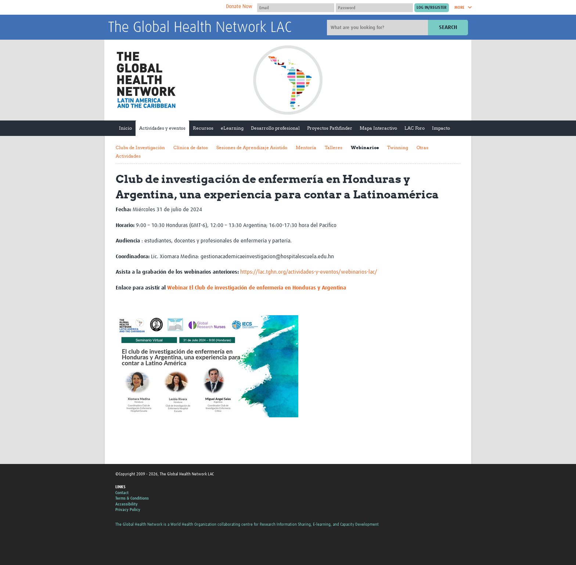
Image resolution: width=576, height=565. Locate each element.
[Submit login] (431, 7)
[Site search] (378, 27)
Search (448, 27)
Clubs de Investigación (140, 147)
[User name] (295, 7)
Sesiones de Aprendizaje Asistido (251, 147)
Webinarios (365, 147)
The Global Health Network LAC (200, 28)
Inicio (125, 128)
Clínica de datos (190, 147)
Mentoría (306, 147)
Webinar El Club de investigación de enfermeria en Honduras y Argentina (256, 288)
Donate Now (239, 6)
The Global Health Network (163, 7)
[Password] (374, 7)
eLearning (232, 128)
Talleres (333, 147)
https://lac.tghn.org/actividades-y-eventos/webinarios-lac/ (308, 272)
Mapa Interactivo (378, 128)
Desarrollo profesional (275, 128)
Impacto (441, 128)
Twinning (397, 147)
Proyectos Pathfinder (329, 128)
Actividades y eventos (162, 128)
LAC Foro (414, 128)
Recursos (203, 128)
